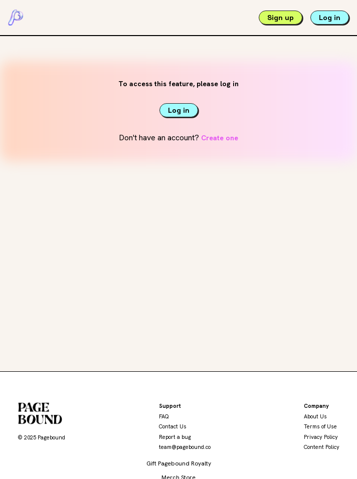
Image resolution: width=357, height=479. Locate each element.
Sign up (280, 17)
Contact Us (173, 426)
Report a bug (175, 436)
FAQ (164, 416)
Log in (329, 17)
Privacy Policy (321, 436)
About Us (315, 416)
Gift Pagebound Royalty (178, 463)
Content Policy (321, 446)
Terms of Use (320, 426)
